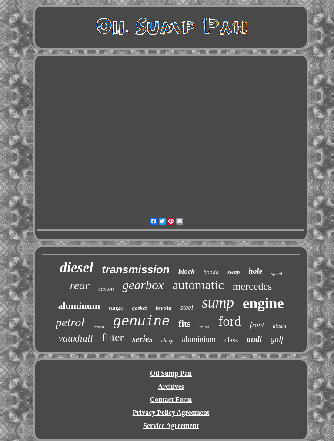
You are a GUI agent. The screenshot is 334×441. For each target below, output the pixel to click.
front (257, 325)
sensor (98, 327)
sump (218, 302)
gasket (139, 308)
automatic (198, 285)
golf (277, 339)
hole (256, 271)
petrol (70, 322)
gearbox (143, 285)
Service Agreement (171, 425)
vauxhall (75, 338)
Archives (171, 386)
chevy (167, 341)
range (116, 307)
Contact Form (171, 399)
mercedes (252, 286)
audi (254, 339)
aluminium (199, 339)
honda (211, 272)
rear (80, 285)
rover (204, 326)
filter (113, 337)
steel (186, 307)
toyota (163, 307)
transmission (136, 269)
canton (106, 288)
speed (276, 273)
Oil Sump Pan (171, 373)
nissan (279, 326)
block (186, 271)
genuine (141, 321)
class (231, 340)
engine (263, 303)
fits (184, 323)
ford (229, 321)
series (142, 339)
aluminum (79, 305)
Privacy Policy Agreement (171, 412)
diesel (76, 267)
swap (233, 272)
